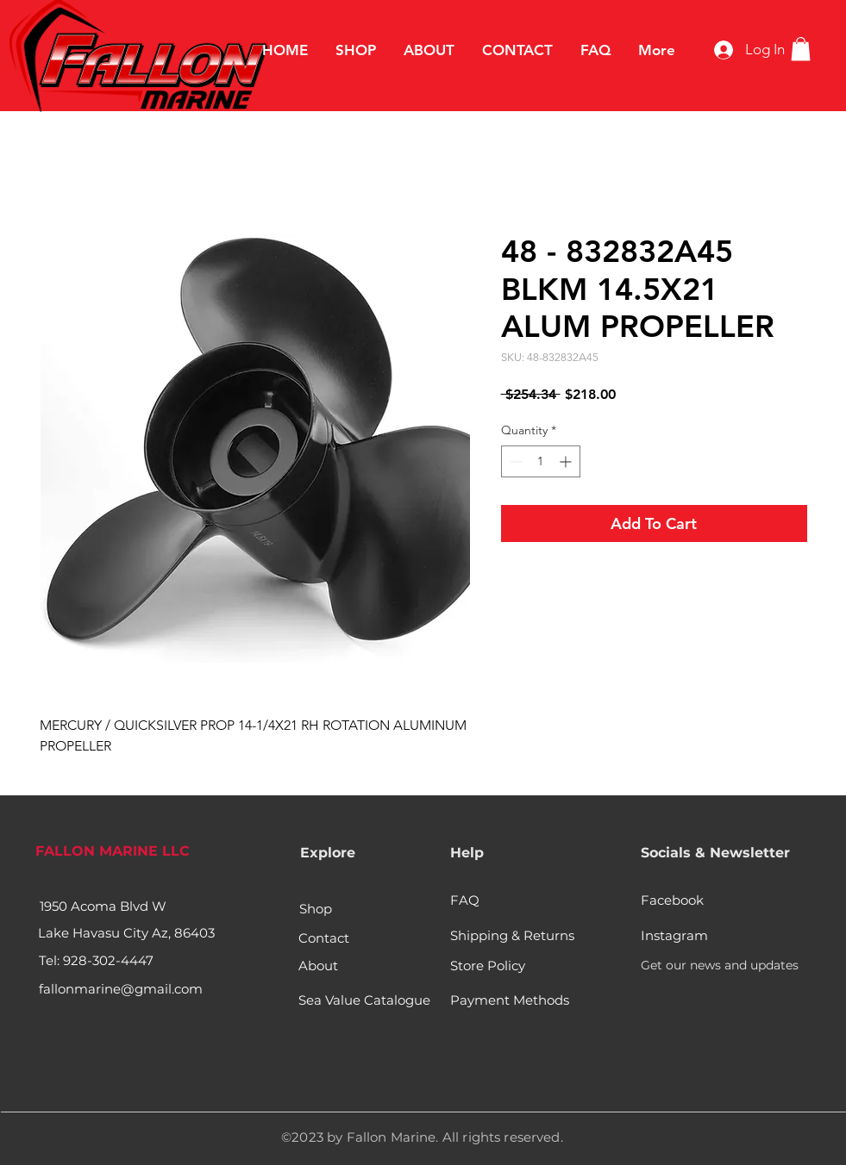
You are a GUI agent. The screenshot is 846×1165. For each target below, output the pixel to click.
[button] (801, 48)
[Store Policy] (488, 965)
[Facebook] (674, 899)
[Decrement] (514, 461)
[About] (323, 965)
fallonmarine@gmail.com (121, 989)
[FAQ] (470, 899)
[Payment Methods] (511, 999)
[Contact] (324, 937)
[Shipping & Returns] (514, 934)
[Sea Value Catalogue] (364, 999)
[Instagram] (674, 934)
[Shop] (316, 908)
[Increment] (567, 461)
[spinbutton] (540, 461)
